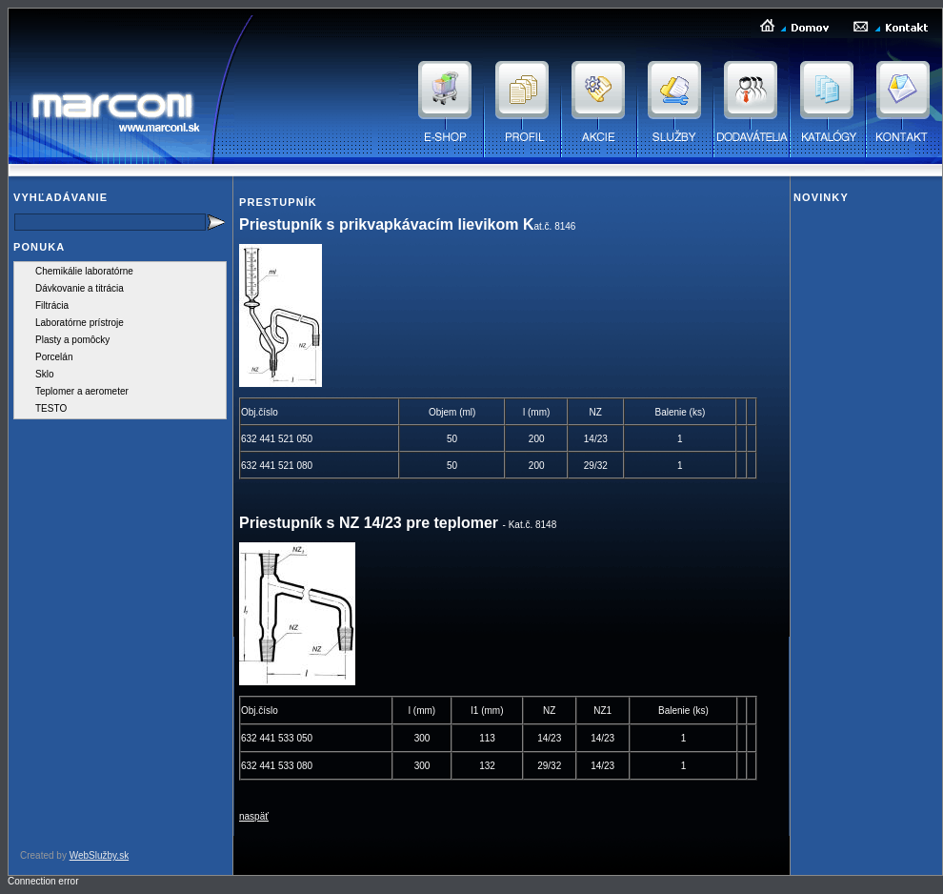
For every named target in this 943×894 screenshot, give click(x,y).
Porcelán (53, 357)
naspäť (254, 816)
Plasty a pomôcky (72, 340)
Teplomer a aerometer (82, 391)
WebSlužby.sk (99, 855)
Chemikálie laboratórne (84, 271)
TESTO (51, 408)
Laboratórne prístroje (79, 322)
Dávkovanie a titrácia (79, 288)
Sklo (44, 374)
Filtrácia (52, 305)
